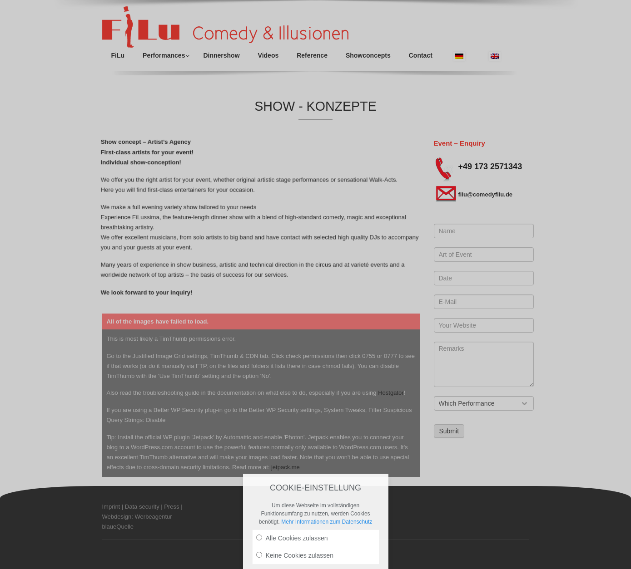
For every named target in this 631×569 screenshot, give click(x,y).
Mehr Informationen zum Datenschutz (326, 522)
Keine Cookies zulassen (294, 555)
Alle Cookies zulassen (292, 538)
